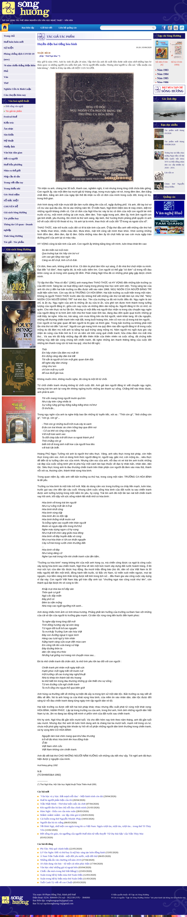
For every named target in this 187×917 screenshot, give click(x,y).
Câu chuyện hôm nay (15, 95)
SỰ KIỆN (8, 47)
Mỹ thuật (9, 140)
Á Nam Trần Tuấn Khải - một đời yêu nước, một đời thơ (68, 856)
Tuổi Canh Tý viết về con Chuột (56, 882)
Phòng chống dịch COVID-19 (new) (19, 56)
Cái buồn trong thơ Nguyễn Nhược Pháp (60, 818)
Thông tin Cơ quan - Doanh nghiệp (18, 227)
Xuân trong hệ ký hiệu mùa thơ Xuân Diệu (61, 874)
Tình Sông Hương (13, 236)
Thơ (6, 83)
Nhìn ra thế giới (12, 170)
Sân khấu (9, 134)
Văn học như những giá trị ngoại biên (59, 867)
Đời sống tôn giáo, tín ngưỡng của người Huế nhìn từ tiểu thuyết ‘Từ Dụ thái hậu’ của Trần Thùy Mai (91, 833)
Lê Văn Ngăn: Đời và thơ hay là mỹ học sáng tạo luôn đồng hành (72, 852)
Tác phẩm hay (11, 218)
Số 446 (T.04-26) (161, 63)
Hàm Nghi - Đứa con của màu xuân (57, 811)
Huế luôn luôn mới (14, 41)
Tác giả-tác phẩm (14, 111)
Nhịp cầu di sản (12, 176)
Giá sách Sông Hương (15, 212)
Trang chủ (9, 35)
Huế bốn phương (13, 164)
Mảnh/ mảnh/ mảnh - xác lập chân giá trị (60, 815)
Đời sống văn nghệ (14, 106)
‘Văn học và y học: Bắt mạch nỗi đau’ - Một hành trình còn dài (71, 796)
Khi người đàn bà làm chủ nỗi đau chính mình (63, 807)
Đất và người (11, 158)
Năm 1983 (162, 70)
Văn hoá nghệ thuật (18, 101)
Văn (6, 77)
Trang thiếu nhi (12, 188)
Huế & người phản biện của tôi (56, 800)
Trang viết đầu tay (13, 182)
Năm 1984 (162, 74)
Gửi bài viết (46, 27)
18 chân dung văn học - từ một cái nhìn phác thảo (64, 863)
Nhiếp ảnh (9, 146)
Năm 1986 (162, 82)
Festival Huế (10, 116)
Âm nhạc (8, 128)
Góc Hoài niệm (11, 194)
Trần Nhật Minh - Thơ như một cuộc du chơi (62, 803)
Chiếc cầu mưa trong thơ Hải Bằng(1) (59, 871)
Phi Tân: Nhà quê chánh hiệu (54, 848)
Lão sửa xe (169, 172)
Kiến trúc (9, 122)
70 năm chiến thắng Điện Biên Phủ (19, 68)
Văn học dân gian (13, 152)
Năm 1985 (162, 78)
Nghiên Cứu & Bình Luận (17, 89)
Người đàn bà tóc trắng (51, 822)
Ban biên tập (28, 27)
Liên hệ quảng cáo (67, 27)
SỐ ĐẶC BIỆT (11, 200)
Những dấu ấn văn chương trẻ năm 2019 (60, 859)
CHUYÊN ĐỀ (11, 206)
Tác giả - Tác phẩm (14, 242)
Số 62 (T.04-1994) (176, 63)
